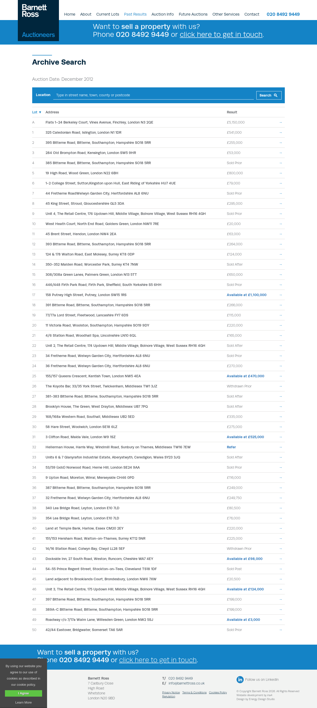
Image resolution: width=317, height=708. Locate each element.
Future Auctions (193, 14)
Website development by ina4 (254, 695)
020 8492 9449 (283, 14)
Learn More (23, 702)
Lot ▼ (37, 112)
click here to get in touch (221, 34)
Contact (251, 14)
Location (43, 95)
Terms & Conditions (194, 692)
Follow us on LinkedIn (262, 680)
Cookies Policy (218, 692)
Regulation (168, 696)
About (85, 14)
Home (69, 14)
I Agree (23, 693)
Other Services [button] (225, 14)
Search (265, 95)
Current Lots (107, 14)
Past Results (135, 14)
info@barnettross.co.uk (187, 683)
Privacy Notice (171, 692)
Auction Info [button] (163, 14)
